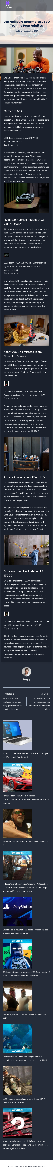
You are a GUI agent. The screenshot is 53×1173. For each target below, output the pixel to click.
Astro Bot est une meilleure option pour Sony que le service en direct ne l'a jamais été (14, 701)
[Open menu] (48, 5)
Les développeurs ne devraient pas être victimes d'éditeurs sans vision (39, 701)
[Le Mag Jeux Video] (7, 5)
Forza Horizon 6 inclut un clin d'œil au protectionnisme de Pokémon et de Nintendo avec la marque (26, 799)
